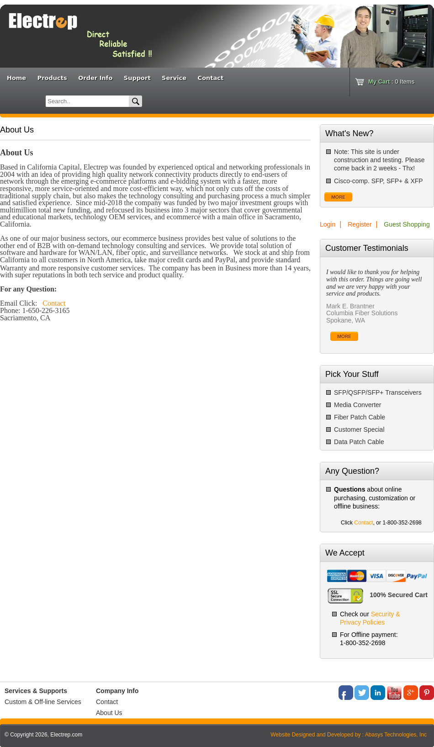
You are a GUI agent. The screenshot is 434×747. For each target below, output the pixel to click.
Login (327, 224)
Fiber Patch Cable (359, 417)
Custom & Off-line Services (43, 701)
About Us (109, 712)
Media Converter (357, 404)
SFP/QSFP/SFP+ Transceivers (378, 392)
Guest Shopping (406, 224)
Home (16, 77)
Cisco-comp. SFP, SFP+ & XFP (378, 181)
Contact (211, 77)
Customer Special (359, 429)
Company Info (117, 690)
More (338, 196)
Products (52, 77)
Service (174, 77)
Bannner (41, 29)
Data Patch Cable (359, 441)
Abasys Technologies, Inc (396, 734)
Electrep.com (66, 734)
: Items (391, 81)
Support (137, 77)
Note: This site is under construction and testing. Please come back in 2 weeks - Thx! (379, 160)
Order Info (95, 77)
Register (359, 224)
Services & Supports (36, 690)
